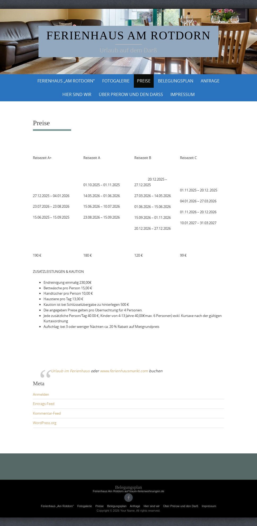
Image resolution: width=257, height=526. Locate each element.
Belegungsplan (175, 81)
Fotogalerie (116, 81)
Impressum (182, 94)
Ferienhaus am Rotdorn (128, 35)
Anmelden (41, 394)
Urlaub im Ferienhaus (70, 370)
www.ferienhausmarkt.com (124, 370)
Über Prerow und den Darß (131, 94)
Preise (144, 81)
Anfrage (210, 81)
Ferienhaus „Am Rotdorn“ (66, 81)
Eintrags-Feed (43, 403)
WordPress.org (44, 422)
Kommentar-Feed (47, 413)
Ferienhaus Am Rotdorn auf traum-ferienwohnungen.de (128, 491)
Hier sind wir (76, 94)
